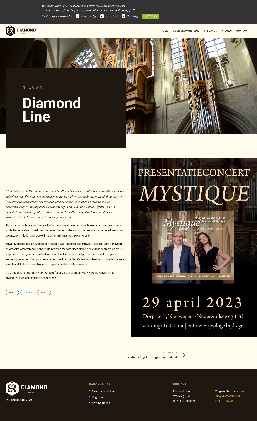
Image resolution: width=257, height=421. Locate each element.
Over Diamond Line (186, 30)
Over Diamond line (103, 392)
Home (164, 30)
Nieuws (227, 30)
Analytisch (112, 16)
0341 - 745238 (224, 401)
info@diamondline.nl (227, 396)
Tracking (132, 16)
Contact (242, 30)
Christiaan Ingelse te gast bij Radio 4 (150, 354)
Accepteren (150, 16)
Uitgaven (210, 30)
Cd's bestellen (101, 403)
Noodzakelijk (89, 16)
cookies (74, 5)
